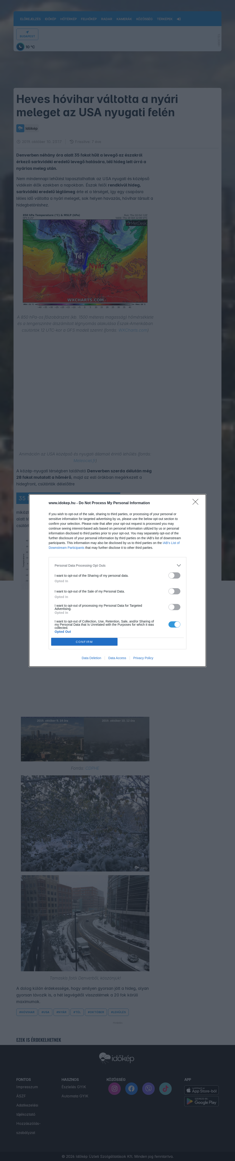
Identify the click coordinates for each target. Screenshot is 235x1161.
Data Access (117, 658)
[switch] (174, 575)
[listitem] (117, 565)
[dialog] (117, 580)
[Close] (197, 503)
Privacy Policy (143, 658)
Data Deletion (91, 658)
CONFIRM (84, 642)
